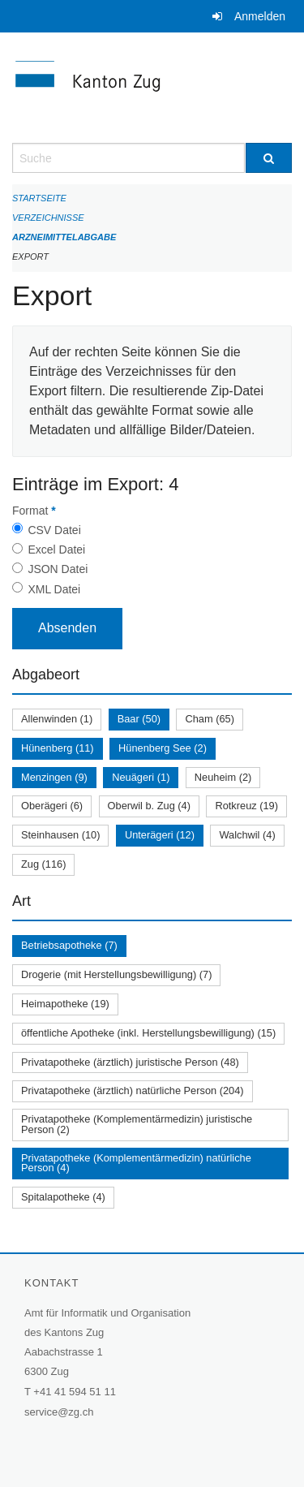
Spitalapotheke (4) (63, 1197)
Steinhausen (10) (60, 835)
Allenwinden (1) (56, 719)
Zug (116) (43, 864)
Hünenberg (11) (57, 748)
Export (30, 256)
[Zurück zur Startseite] (152, 87)
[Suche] (269, 158)
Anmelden (259, 16)
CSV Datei (54, 530)
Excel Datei (56, 549)
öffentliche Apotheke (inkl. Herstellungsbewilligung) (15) (148, 1033)
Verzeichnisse (48, 217)
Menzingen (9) (54, 777)
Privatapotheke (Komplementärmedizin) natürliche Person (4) (136, 1163)
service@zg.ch (58, 1412)
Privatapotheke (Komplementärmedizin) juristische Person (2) (136, 1124)
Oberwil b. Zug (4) (149, 806)
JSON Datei (58, 568)
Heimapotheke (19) (65, 1004)
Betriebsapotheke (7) (69, 945)
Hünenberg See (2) (162, 748)
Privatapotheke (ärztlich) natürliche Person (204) (132, 1090)
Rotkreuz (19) (246, 806)
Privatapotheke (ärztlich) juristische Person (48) (130, 1062)
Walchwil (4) (247, 835)
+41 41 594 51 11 (74, 1392)
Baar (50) (139, 719)
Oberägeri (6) (52, 806)
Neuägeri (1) (140, 777)
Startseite (39, 198)
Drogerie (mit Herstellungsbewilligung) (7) (116, 974)
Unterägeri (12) (160, 835)
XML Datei (54, 589)
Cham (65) (209, 719)
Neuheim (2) (223, 777)
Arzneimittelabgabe (64, 237)
